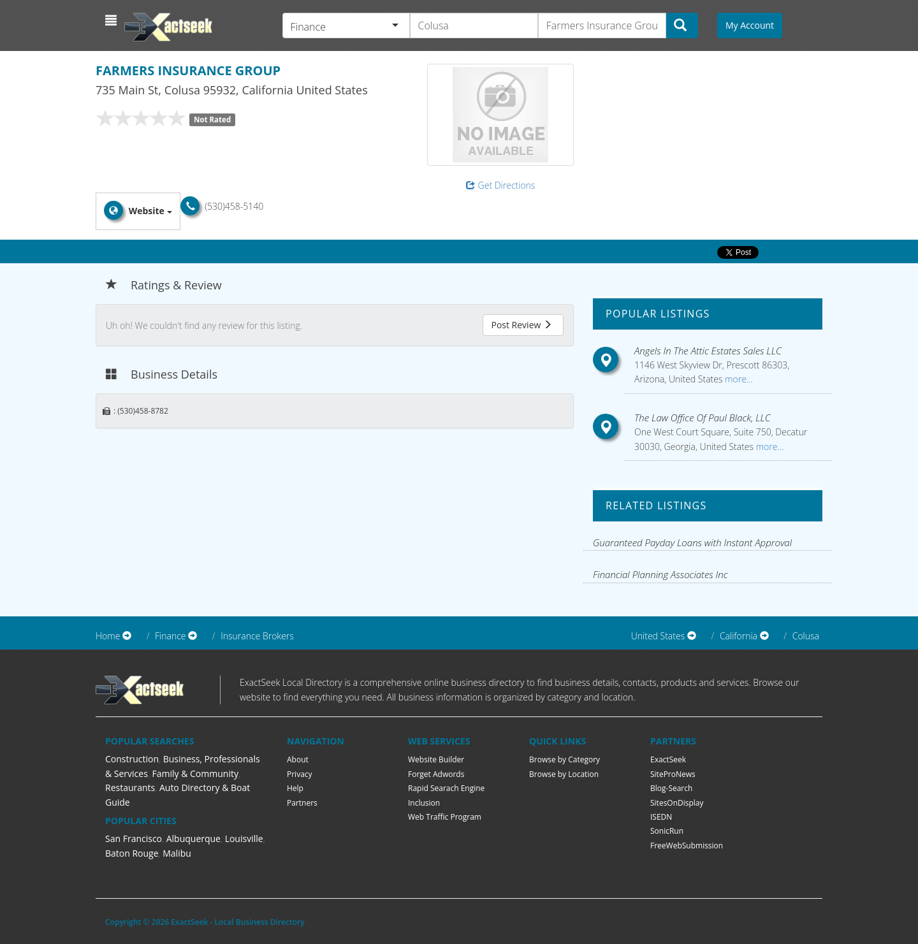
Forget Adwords (436, 774)
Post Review (521, 325)
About (298, 759)
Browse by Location (564, 774)
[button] (112, 20)
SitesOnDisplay (677, 802)
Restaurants (130, 787)
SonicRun (666, 830)
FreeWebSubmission (686, 845)
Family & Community (195, 773)
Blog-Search (671, 788)
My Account (749, 25)
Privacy (299, 774)
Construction (132, 759)
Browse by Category (564, 759)
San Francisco (133, 838)
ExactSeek (668, 759)
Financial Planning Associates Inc (660, 574)
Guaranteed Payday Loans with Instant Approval (692, 542)
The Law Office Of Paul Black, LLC (702, 417)
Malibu (177, 853)
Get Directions (501, 185)
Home (108, 636)
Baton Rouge (132, 853)
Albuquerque (193, 838)
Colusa (805, 636)
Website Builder (436, 759)
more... (737, 379)
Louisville (244, 838)
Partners (302, 802)
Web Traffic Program (444, 816)
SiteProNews (673, 774)
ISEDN (661, 816)
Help (295, 788)
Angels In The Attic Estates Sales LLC (708, 350)
